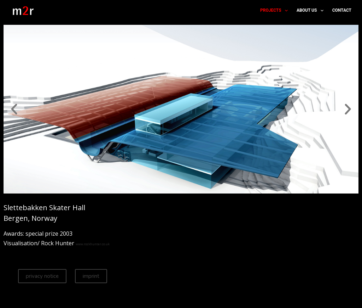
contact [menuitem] (341, 10)
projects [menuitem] (275, 10)
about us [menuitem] (311, 10)
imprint (91, 276)
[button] (14, 109)
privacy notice (42, 276)
